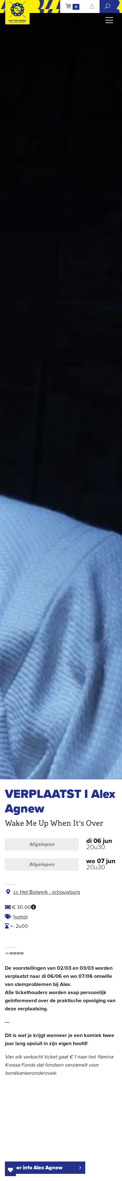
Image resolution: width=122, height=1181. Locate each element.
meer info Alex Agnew (45, 1167)
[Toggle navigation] (109, 20)
